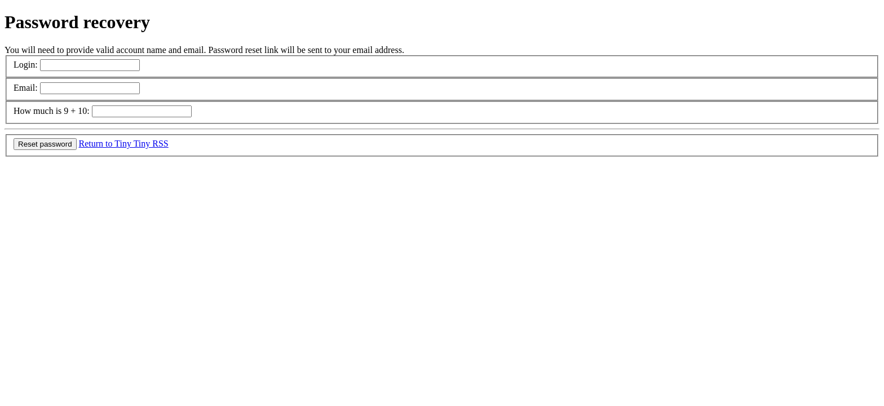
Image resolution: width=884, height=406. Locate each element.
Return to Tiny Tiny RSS (124, 143)
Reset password (45, 144)
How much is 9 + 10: (52, 111)
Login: (26, 64)
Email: (26, 87)
